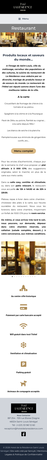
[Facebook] (23, 434)
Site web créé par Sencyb (23, 451)
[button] (4, 258)
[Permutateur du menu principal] (23, 19)
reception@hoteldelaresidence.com (23, 428)
